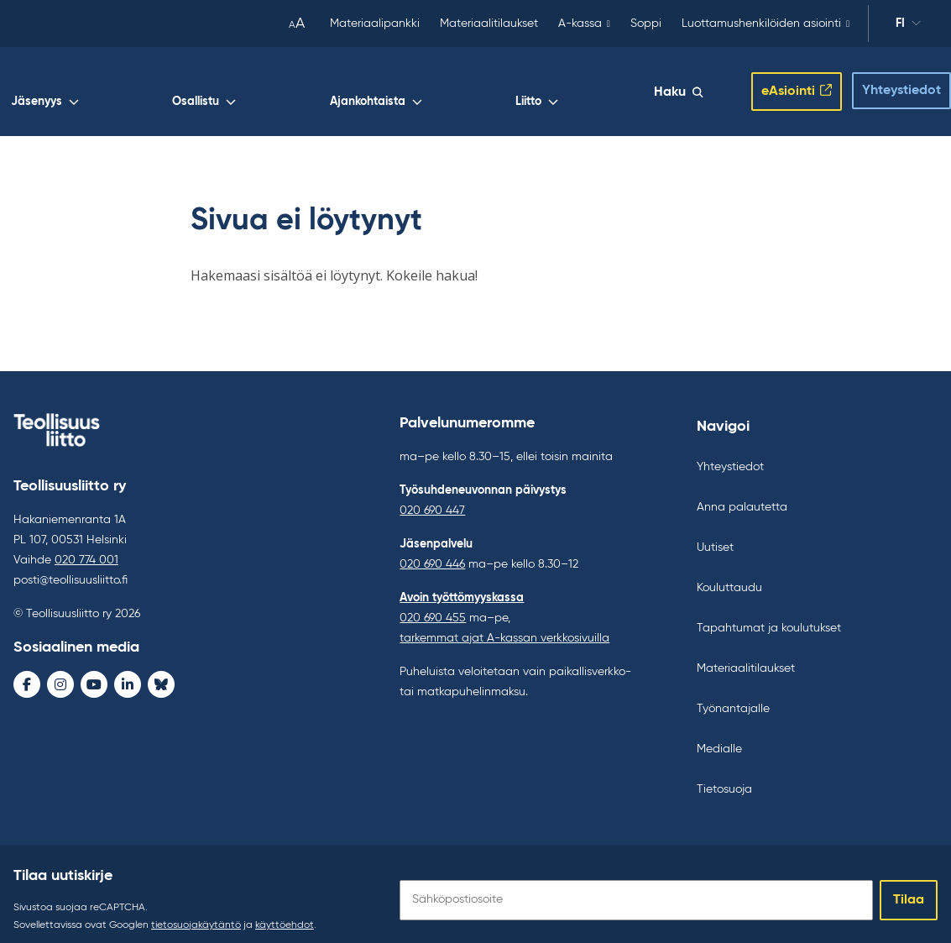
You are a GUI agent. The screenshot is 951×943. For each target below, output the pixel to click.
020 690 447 (432, 498)
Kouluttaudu (729, 575)
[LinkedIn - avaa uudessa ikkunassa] (127, 671)
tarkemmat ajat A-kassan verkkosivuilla (504, 625)
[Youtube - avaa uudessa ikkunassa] (94, 671)
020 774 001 (86, 547)
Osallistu (458, 89)
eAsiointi (775, 85)
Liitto (630, 89)
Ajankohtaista (550, 89)
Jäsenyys (379, 89)
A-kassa (580, 23)
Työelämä (297, 89)
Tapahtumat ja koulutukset (769, 615)
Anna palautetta (742, 494)
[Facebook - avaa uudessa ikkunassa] (26, 671)
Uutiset (715, 535)
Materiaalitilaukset (489, 23)
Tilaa (908, 887)
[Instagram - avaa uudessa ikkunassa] (60, 671)
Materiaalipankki (375, 23)
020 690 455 (433, 605)
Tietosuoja (724, 777)
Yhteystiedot (888, 84)
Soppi (645, 23)
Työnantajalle (733, 696)
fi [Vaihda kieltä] (900, 23)
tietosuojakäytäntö (196, 913)
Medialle (719, 736)
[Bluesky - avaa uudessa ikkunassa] (161, 671)
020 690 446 (432, 552)
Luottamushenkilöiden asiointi (761, 23)
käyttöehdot (284, 913)
